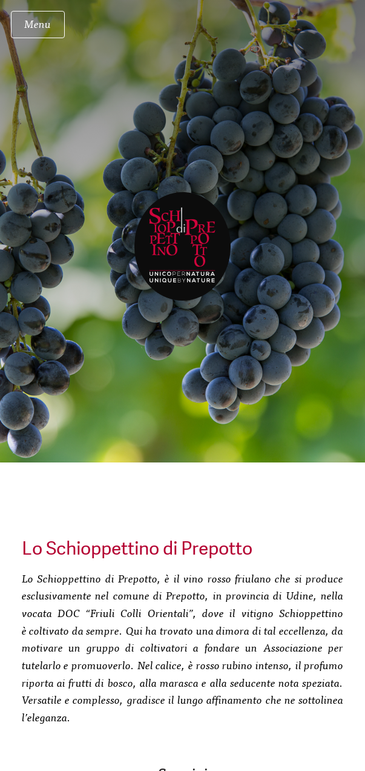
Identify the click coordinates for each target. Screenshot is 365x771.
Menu (37, 23)
